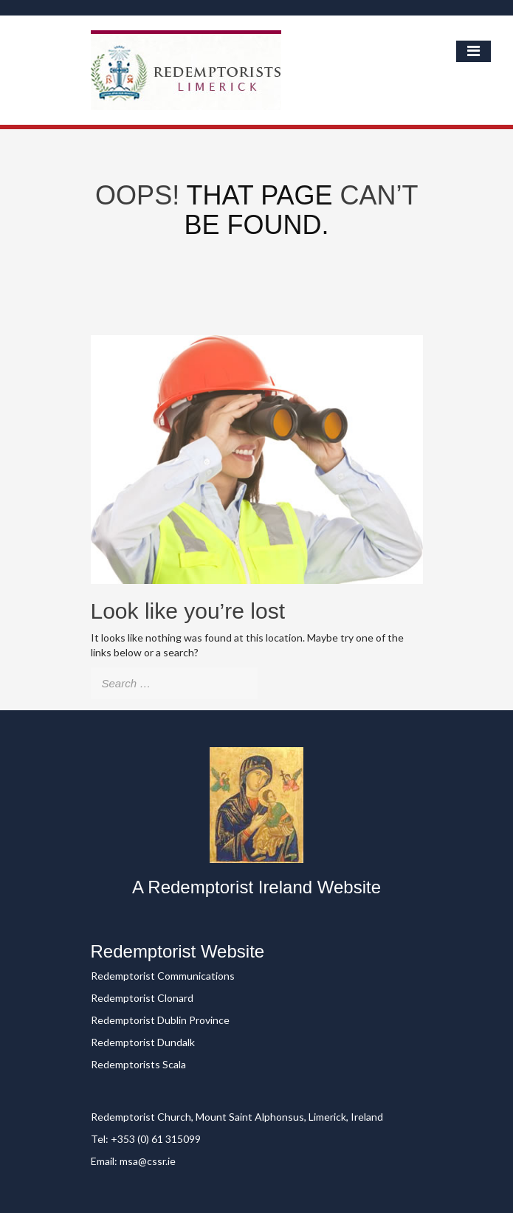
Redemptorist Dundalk (143, 1042)
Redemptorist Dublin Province (160, 1020)
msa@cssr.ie (148, 1161)
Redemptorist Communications (163, 975)
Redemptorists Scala (138, 1064)
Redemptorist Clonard (142, 998)
